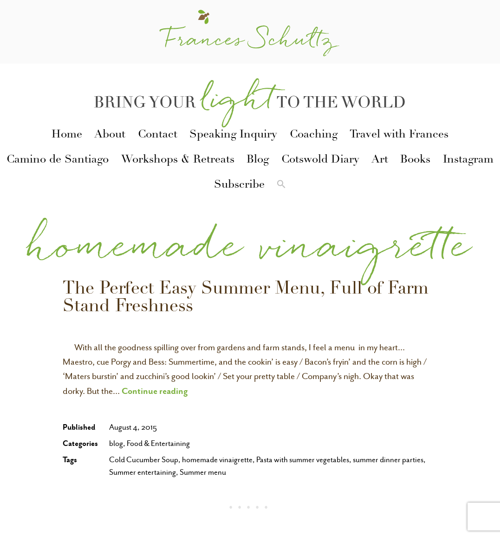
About (109, 135)
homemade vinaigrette (217, 459)
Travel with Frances (399, 135)
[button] (281, 185)
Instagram (468, 160)
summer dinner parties (388, 459)
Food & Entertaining (158, 443)
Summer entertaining (142, 472)
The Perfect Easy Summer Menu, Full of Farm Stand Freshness (246, 298)
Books (415, 160)
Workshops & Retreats (177, 160)
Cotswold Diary (320, 160)
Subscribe (239, 185)
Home (67, 135)
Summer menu (203, 472)
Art (379, 160)
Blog (258, 160)
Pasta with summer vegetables (302, 459)
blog (116, 443)
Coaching (314, 135)
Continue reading (155, 391)
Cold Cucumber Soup (143, 459)
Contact (157, 135)
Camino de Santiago (57, 160)
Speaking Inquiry (233, 135)
